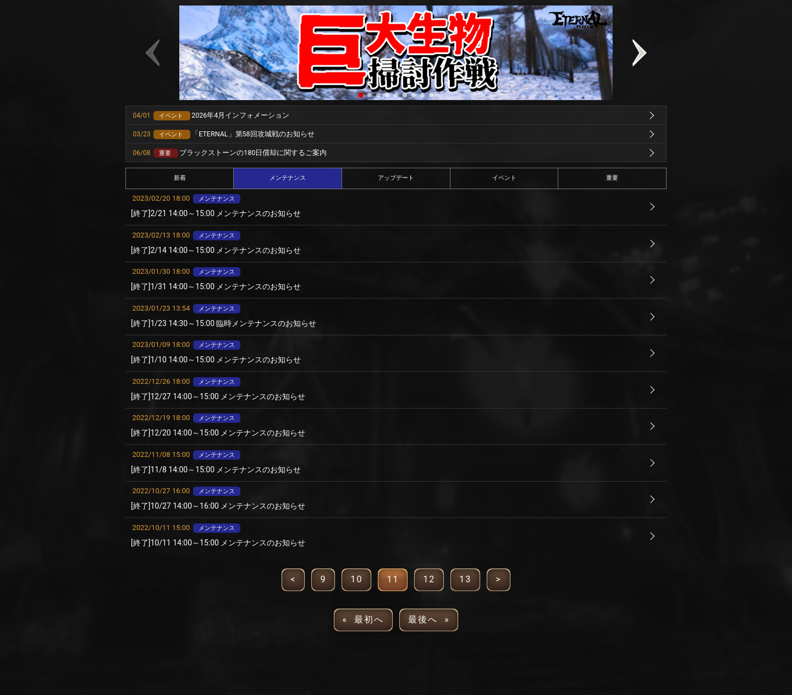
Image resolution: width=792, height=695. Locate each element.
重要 (612, 177)
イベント (504, 177)
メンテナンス (288, 177)
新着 (180, 177)
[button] (361, 95)
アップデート (396, 177)
